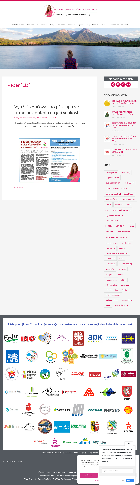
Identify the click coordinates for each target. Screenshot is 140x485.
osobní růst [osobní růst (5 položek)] (110, 269)
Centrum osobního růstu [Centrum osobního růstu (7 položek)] (116, 188)
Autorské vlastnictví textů (51, 452)
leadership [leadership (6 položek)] (126, 243)
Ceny (52, 25)
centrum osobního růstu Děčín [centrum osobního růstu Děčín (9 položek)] (119, 194)
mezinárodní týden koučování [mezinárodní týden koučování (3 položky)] (117, 253)
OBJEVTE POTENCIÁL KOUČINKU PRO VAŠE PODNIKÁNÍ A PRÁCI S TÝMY (124, 125)
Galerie (103, 25)
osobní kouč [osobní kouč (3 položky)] (110, 264)
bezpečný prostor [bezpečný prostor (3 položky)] (112, 177)
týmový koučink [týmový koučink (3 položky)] (112, 290)
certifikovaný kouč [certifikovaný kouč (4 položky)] (128, 199)
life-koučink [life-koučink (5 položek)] (110, 248)
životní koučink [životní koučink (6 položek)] (121, 305)
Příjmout (88, 475)
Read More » (19, 187)
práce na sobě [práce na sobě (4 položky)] (111, 280)
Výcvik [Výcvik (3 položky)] (124, 290)
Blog (88, 25)
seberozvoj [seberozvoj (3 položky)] (125, 285)
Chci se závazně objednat (118, 25)
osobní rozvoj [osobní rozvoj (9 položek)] (125, 263)
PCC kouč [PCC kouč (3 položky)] (122, 269)
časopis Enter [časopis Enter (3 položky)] (127, 300)
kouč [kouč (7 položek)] (132, 226)
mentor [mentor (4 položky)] (122, 248)
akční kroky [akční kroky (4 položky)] (125, 172)
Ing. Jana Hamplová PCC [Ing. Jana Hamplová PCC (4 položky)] (115, 215)
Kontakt (95, 25)
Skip (122, 480)
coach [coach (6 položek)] (108, 204)
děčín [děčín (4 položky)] (129, 204)
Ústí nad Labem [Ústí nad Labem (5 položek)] (112, 300)
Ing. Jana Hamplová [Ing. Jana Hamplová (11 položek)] (122, 210)
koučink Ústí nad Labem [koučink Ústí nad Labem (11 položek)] (116, 237)
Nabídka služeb (18, 25)
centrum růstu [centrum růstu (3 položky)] (111, 199)
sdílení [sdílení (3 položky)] (123, 280)
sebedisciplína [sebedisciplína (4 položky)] (111, 285)
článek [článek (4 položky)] (108, 305)
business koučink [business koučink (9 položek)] (113, 182)
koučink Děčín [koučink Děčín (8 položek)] (124, 231)
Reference (61, 25)
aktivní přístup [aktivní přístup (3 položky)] (111, 172)
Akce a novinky (32, 25)
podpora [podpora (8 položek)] (109, 274)
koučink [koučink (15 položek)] (109, 231)
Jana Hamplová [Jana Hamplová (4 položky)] (112, 220)
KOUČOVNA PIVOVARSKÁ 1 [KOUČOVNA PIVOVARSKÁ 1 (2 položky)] (115, 226)
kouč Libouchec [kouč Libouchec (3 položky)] (112, 243)
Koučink (44, 25)
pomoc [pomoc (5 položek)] (120, 274)
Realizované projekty (75, 25)
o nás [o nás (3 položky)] (121, 258)
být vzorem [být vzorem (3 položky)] (129, 183)
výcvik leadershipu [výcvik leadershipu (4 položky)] (113, 295)
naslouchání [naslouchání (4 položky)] (110, 258)
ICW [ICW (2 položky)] (106, 210)
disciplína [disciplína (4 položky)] (118, 204)
